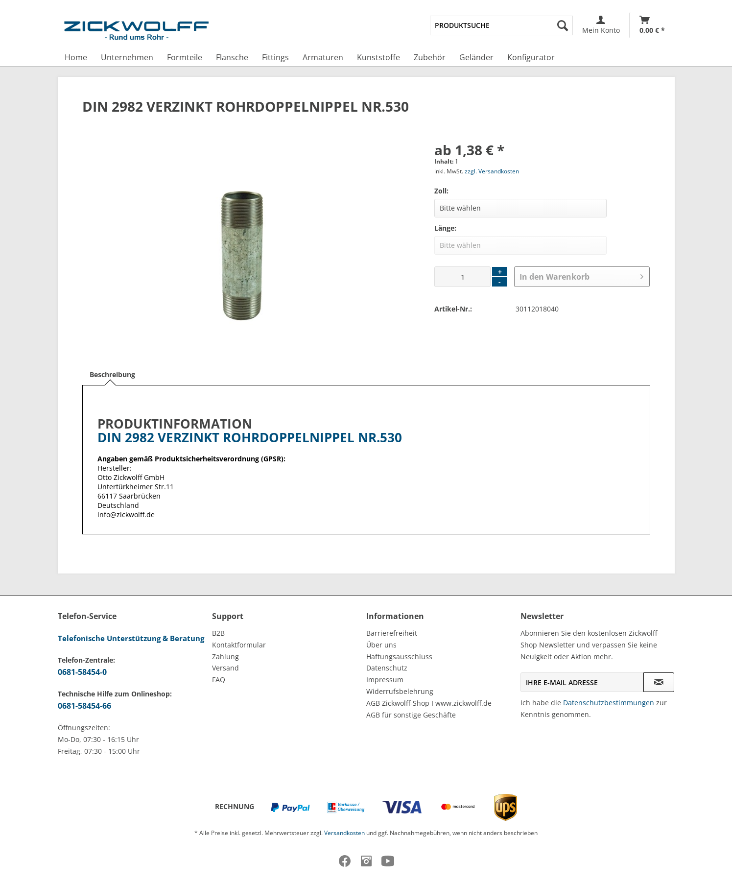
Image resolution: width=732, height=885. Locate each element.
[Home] (76, 57)
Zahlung (225, 656)
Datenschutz (386, 667)
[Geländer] (476, 57)
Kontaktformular (239, 644)
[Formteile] (184, 57)
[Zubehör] (429, 57)
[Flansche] (232, 57)
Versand (225, 667)
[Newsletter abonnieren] (658, 682)
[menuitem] (501, 25)
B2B (218, 633)
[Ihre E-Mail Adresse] (582, 682)
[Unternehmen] (127, 57)
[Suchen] (562, 25)
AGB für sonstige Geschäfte (411, 714)
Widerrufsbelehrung (399, 691)
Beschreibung (112, 374)
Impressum (384, 679)
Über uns (381, 644)
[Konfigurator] (531, 57)
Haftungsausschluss (399, 656)
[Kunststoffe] (378, 57)
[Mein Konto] (601, 25)
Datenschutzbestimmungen (608, 702)
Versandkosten (344, 833)
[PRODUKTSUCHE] (501, 25)
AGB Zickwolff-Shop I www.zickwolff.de (429, 703)
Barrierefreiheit (391, 633)
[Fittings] (275, 57)
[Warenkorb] (652, 25)
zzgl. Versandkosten (492, 171)
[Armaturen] (323, 57)
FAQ (218, 679)
